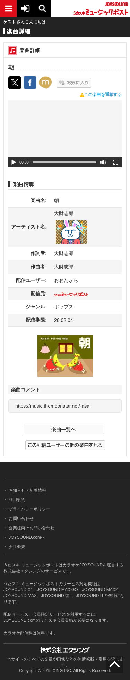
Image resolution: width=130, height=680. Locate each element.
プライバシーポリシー (29, 509)
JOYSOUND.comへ (26, 537)
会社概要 (16, 546)
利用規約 (16, 499)
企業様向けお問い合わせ (31, 527)
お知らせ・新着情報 (27, 490)
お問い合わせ (21, 518)
